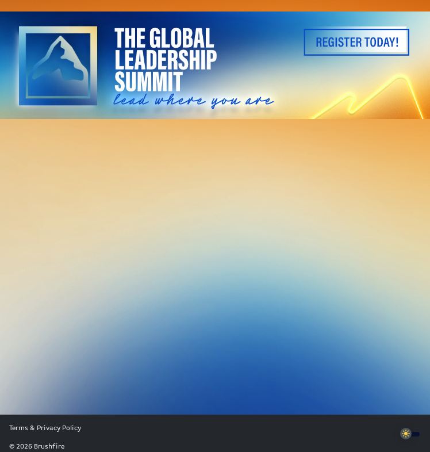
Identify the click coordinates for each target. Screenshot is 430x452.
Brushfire (49, 446)
